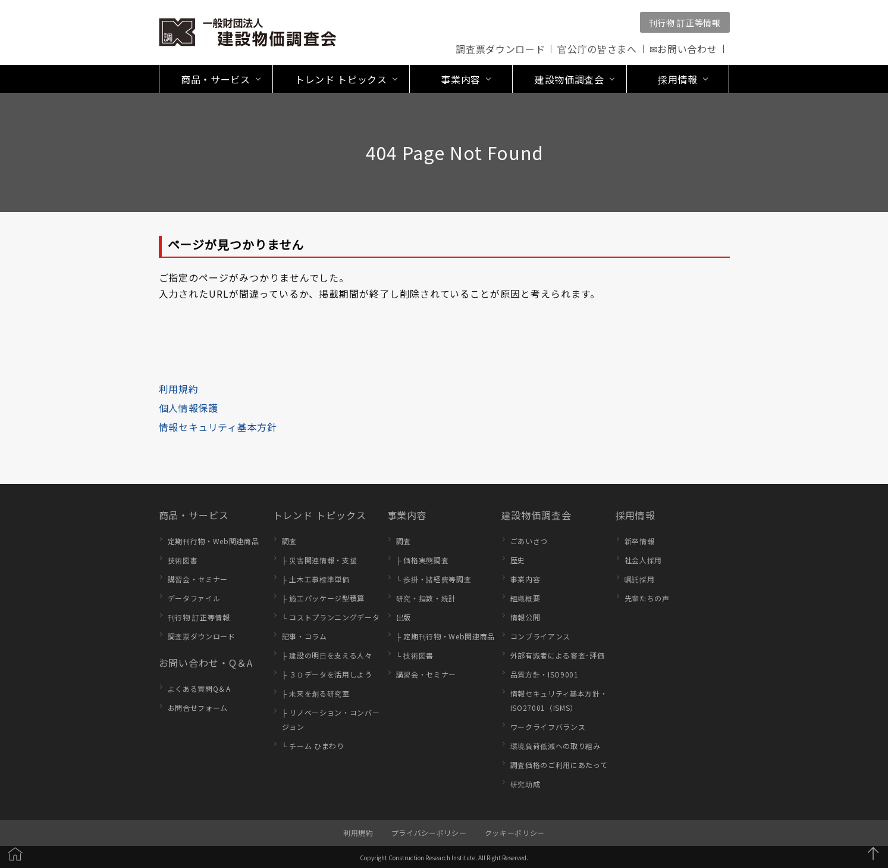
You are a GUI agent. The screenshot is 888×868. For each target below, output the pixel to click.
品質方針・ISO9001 (544, 674)
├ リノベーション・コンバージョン (331, 719)
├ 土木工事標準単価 (316, 579)
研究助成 (525, 784)
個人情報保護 (188, 408)
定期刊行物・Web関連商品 (213, 541)
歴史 (517, 560)
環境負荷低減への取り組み (555, 746)
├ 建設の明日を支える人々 (327, 655)
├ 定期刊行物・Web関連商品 (445, 636)
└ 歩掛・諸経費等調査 (434, 579)
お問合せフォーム (198, 707)
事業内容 (407, 515)
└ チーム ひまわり (313, 746)
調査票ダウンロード (500, 49)
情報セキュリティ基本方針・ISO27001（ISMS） (559, 700)
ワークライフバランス (548, 727)
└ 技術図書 (415, 655)
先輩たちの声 (647, 598)
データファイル (194, 598)
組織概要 (525, 598)
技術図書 (183, 560)
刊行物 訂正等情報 (685, 23)
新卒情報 (640, 541)
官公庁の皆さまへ (596, 49)
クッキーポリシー (515, 833)
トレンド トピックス (319, 515)
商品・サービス (194, 515)
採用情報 (636, 515)
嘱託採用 (640, 579)
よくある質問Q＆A (199, 688)
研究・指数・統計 (426, 598)
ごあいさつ (529, 541)
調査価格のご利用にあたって (559, 765)
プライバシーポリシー (429, 833)
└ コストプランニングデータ (331, 617)
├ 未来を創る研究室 (316, 693)
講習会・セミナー (198, 579)
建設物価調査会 (536, 515)
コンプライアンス (540, 636)
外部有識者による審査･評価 (557, 655)
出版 (403, 617)
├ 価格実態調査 (422, 560)
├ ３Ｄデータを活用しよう (327, 674)
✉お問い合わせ (683, 49)
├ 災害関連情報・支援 (319, 560)
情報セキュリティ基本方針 (218, 427)
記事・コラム (304, 636)
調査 (289, 541)
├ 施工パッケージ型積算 (323, 598)
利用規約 (179, 389)
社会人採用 (643, 560)
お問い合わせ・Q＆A (206, 662)
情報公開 (525, 617)
